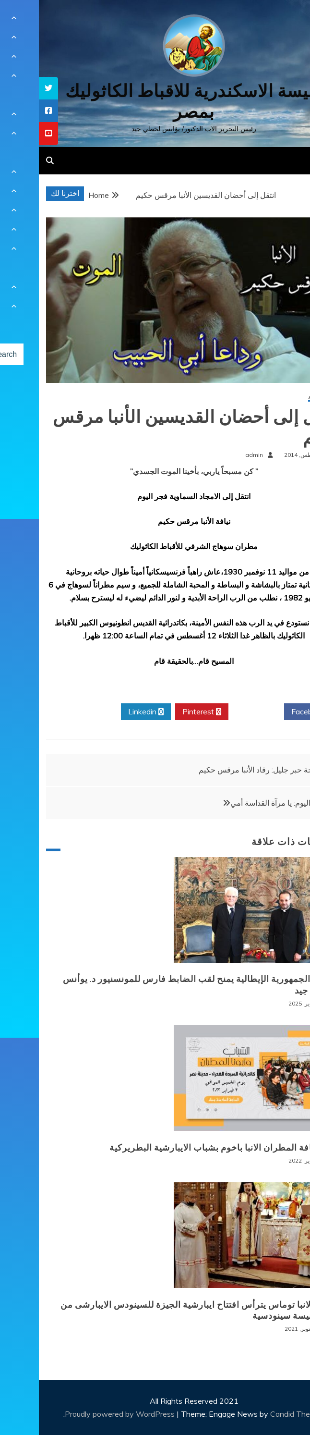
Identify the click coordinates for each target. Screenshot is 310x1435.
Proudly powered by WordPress (82, 1414)
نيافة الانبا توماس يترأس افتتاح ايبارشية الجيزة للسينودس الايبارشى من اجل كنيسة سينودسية (159, 1310)
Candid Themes (258, 1414)
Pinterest (162, 712)
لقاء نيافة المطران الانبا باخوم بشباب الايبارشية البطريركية (183, 1147)
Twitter (217, 712)
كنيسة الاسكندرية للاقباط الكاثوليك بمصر (155, 101)
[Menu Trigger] (281, 20)
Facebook (272, 712)
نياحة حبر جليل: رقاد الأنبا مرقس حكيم (220, 769)
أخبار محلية (282, 397)
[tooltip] (9, 88)
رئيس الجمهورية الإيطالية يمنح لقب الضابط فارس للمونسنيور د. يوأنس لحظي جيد (160, 984)
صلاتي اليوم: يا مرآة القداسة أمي (242, 803)
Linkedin (107, 712)
